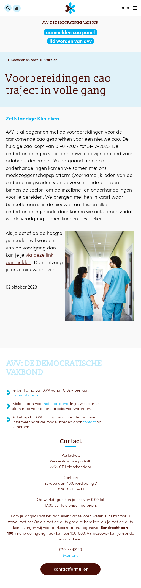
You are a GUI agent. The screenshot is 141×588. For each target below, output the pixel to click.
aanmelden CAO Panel (70, 32)
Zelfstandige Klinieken (32, 118)
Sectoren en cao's (24, 60)
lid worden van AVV (71, 41)
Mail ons (70, 555)
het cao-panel (56, 403)
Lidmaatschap (25, 395)
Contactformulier (71, 569)
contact (89, 422)
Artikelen (50, 60)
